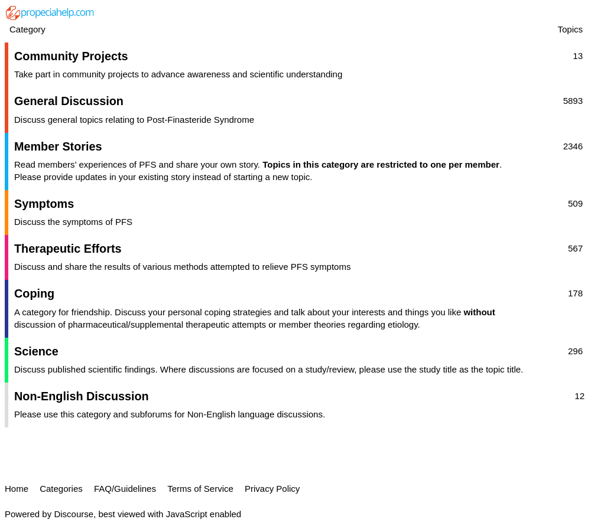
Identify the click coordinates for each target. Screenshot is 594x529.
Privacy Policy (272, 489)
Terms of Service (200, 489)
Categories (61, 489)
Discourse (73, 514)
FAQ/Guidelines (125, 489)
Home (16, 489)
